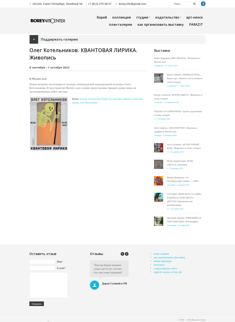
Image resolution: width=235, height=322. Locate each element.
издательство (168, 17)
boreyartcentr (94, 99)
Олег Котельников (88, 102)
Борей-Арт (107, 99)
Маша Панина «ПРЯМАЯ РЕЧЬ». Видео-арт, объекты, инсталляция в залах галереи (185, 78)
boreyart (83, 99)
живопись (127, 99)
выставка (117, 99)
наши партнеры (163, 261)
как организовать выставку (161, 24)
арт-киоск (194, 17)
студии (143, 17)
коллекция (121, 17)
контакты (159, 264)
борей (102, 17)
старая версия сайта (165, 268)
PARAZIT (196, 24)
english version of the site (168, 272)
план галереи (120, 24)
